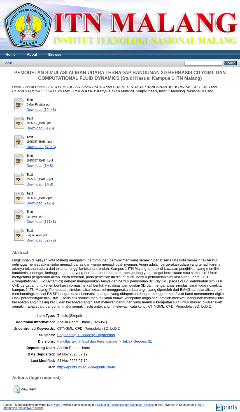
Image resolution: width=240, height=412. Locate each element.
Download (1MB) (40, 165)
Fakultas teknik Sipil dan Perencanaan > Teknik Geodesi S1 (104, 341)
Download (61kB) (40, 128)
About (32, 54)
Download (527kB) (41, 240)
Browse (54, 54)
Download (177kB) (41, 221)
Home (11, 54)
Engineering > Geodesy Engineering (86, 335)
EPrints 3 (57, 404)
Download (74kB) (40, 203)
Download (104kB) (41, 109)
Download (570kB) (41, 147)
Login (7, 63)
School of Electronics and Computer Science (125, 404)
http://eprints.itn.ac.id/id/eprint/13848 (86, 367)
